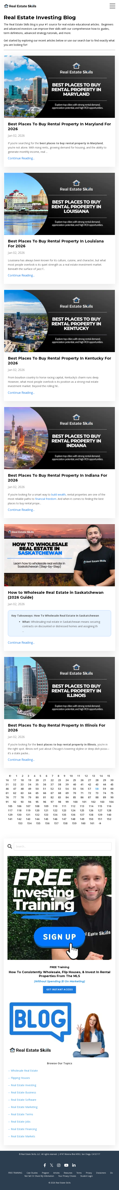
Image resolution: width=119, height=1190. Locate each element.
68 (59, 793)
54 (66, 788)
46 (7, 788)
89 (104, 797)
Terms (79, 1173)
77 (14, 797)
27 (89, 780)
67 (52, 793)
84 (66, 797)
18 (22, 780)
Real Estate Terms (20, 1114)
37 (52, 784)
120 (37, 810)
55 (74, 788)
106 (19, 806)
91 (7, 802)
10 (71, 776)
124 (73, 810)
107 (28, 806)
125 (82, 810)
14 (101, 776)
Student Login (86, 1176)
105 (10, 806)
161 (92, 823)
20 (37, 780)
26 (81, 780)
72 (89, 793)
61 (7, 793)
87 (89, 797)
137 (82, 814)
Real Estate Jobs (18, 1121)
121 (46, 810)
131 (28, 814)
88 (96, 797)
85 (74, 797)
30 (111, 780)
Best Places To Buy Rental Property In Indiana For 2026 (57, 477)
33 (22, 784)
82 (52, 797)
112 (73, 806)
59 (104, 788)
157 (56, 823)
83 (59, 797)
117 (10, 810)
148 (73, 819)
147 (64, 819)
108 (37, 806)
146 (55, 819)
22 (52, 780)
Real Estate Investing (21, 1085)
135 (64, 814)
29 (104, 780)
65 (37, 793)
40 (74, 784)
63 (22, 793)
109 (46, 806)
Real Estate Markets (21, 1136)
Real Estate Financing (22, 1129)
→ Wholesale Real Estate (22, 1070)
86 (81, 797)
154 (29, 823)
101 (84, 802)
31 (7, 784)
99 (66, 802)
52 (52, 788)
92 (14, 802)
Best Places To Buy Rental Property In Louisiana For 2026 (56, 243)
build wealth (58, 494)
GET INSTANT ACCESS (59, 989)
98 (59, 802)
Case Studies (32, 1173)
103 (102, 802)
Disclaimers (101, 1173)
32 (14, 784)
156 (47, 823)
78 (22, 797)
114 (91, 806)
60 (111, 788)
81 (44, 797)
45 (111, 784)
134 (55, 814)
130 (19, 814)
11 (78, 776)
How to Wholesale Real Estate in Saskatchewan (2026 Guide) (55, 595)
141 (10, 819)
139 (100, 814)
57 (89, 788)
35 (37, 784)
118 (19, 810)
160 (83, 823)
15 (108, 776)
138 (91, 814)
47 (14, 788)
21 (44, 780)
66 (44, 793)
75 (111, 793)
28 (96, 780)
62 (14, 793)
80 (37, 797)
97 (52, 802)
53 (59, 788)
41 (81, 784)
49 (29, 788)
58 (96, 788)
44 (104, 784)
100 (75, 802)
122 (55, 810)
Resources (68, 1173)
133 (46, 814)
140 (109, 814)
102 (93, 802)
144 (37, 819)
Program (45, 1173)
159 (74, 823)
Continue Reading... (21, 158)
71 (81, 793)
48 (22, 788)
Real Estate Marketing (22, 1107)
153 (20, 823)
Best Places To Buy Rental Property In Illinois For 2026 (56, 727)
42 (89, 784)
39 (66, 784)
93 (22, 802)
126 (91, 810)
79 (29, 797)
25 (74, 780)
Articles (56, 1173)
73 (96, 793)
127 (100, 810)
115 (100, 806)
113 (82, 806)
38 (59, 784)
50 (37, 788)
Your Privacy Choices (67, 1176)
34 (29, 784)
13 (93, 776)
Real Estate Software (21, 1099)
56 (81, 788)
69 (66, 793)
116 (109, 806)
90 (111, 797)
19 (29, 780)
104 (111, 802)
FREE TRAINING (15, 1173)
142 (19, 819)
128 (109, 810)
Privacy (89, 1173)
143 (28, 819)
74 (104, 793)
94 (29, 802)
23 (59, 780)
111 (64, 806)
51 (44, 788)
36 (44, 784)
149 (82, 819)
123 (64, 810)
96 (44, 802)
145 (46, 819)
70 (74, 793)
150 (91, 819)
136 (73, 814)
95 (37, 802)
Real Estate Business (21, 1092)
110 (55, 806)
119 (28, 810)
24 (66, 780)
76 (7, 797)
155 (38, 823)
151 (100, 819)
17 (14, 780)
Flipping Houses (18, 1078)
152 (109, 819)
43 (96, 784)
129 (10, 814)
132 (37, 814)
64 (29, 793)
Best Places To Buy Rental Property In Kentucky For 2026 (59, 360)
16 (7, 780)
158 (65, 823)
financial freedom (45, 499)
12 (86, 776)
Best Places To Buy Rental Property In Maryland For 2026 (59, 126)
